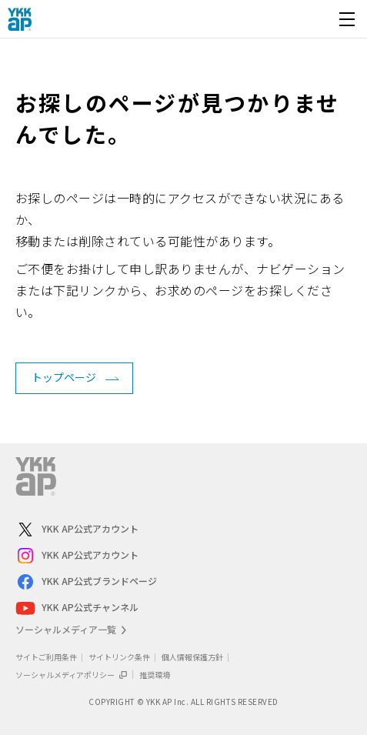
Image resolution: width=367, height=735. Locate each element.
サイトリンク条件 (119, 657)
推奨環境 (154, 674)
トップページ (64, 377)
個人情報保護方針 (192, 657)
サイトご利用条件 (46, 657)
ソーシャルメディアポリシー (71, 674)
